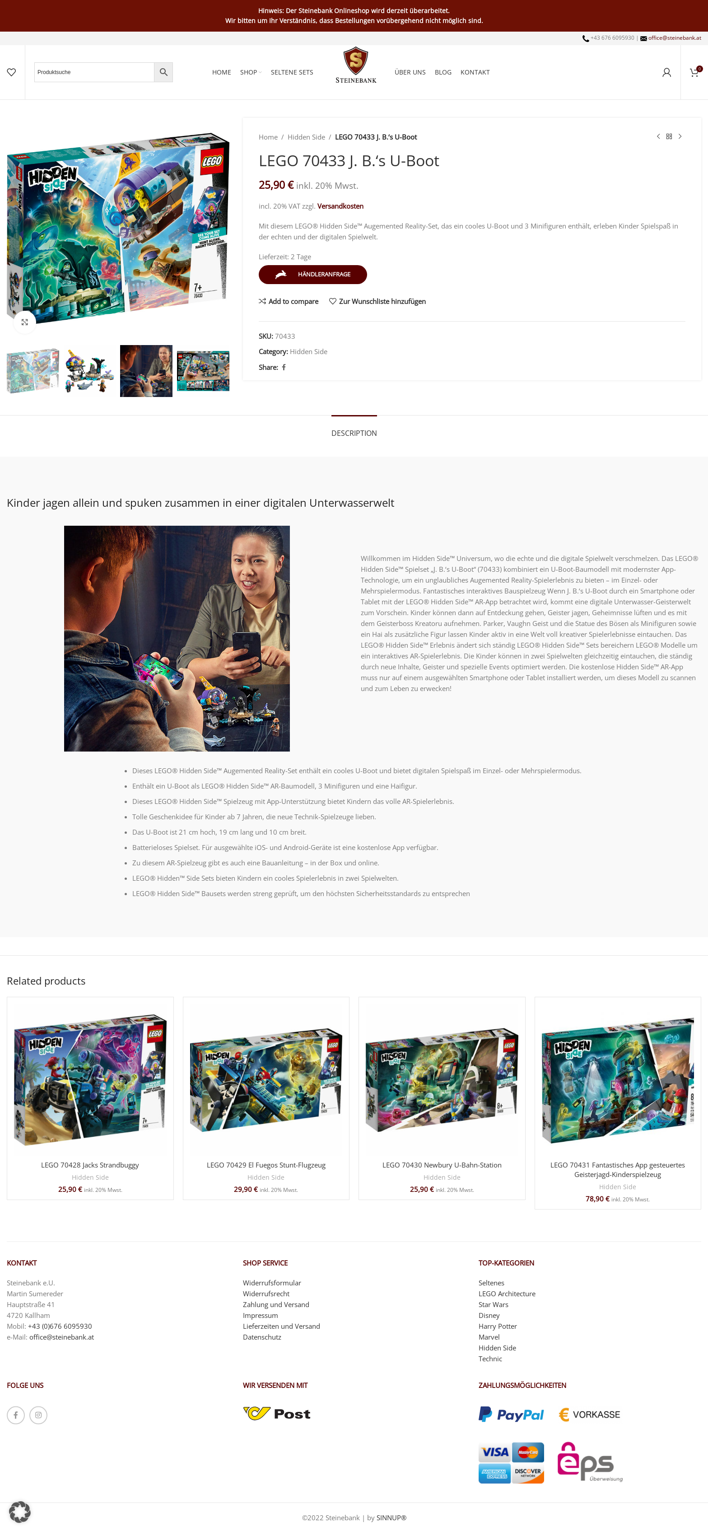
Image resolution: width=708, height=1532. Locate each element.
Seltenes (491, 1282)
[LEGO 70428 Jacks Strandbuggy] (90, 1080)
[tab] (354, 429)
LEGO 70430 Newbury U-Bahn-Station (442, 1164)
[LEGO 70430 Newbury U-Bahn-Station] (442, 1080)
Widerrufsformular (272, 1282)
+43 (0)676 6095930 (60, 1325)
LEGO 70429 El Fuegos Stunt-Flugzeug (266, 1164)
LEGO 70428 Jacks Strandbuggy (90, 1164)
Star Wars (493, 1303)
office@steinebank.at (674, 38)
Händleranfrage (312, 274)
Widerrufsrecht (266, 1293)
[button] (20, 1512)
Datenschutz (262, 1336)
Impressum (260, 1314)
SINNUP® (391, 1517)
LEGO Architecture (507, 1293)
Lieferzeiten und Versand (281, 1325)
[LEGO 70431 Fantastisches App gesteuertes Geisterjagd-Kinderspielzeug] (618, 1080)
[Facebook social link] (283, 367)
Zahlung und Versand (276, 1303)
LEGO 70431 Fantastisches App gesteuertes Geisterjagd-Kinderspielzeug (617, 1169)
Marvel (489, 1336)
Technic (490, 1358)
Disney (489, 1314)
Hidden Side (306, 136)
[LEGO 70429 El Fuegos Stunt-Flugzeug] (266, 1080)
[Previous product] (658, 136)
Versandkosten (340, 205)
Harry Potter (498, 1325)
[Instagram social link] (38, 1415)
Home (268, 136)
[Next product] (680, 136)
